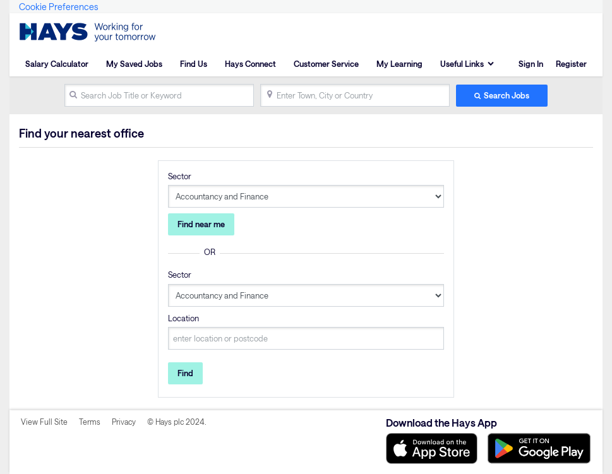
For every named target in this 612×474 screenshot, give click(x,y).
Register (571, 63)
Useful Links (462, 63)
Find (185, 373)
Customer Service (326, 63)
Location (183, 318)
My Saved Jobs (134, 63)
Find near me (201, 224)
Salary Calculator (56, 63)
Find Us (193, 63)
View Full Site (44, 421)
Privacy (124, 421)
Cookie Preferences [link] (58, 6)
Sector (179, 176)
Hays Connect (250, 63)
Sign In (531, 63)
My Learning (399, 63)
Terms (89, 421)
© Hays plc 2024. (177, 421)
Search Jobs (506, 95)
